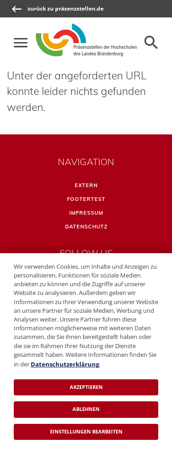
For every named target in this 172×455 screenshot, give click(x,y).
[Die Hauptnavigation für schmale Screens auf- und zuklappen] (20, 42)
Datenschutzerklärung (65, 364)
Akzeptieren (86, 386)
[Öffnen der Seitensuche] (151, 42)
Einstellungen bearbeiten (86, 431)
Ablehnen (86, 408)
